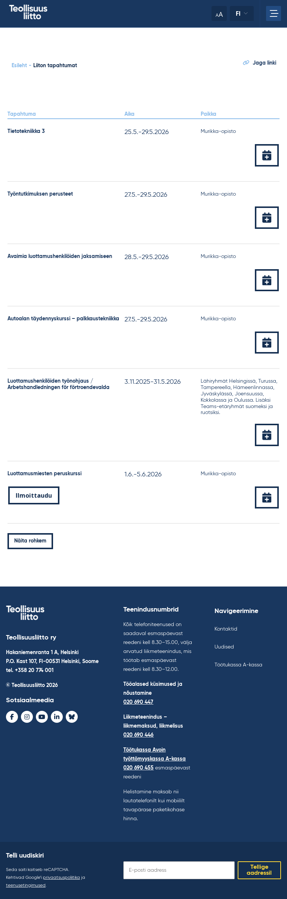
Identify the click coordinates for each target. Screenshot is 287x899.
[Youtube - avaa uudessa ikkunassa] (42, 717)
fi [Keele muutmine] (238, 13)
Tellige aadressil (259, 870)
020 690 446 (138, 735)
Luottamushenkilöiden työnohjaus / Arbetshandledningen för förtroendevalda (58, 384)
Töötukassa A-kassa (238, 665)
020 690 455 (138, 768)
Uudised (224, 647)
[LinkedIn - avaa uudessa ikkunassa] (57, 717)
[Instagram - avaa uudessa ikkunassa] (27, 717)
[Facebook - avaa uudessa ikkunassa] (12, 717)
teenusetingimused (26, 885)
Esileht (19, 65)
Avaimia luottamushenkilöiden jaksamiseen (59, 256)
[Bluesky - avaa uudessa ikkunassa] (72, 717)
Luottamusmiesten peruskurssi (44, 473)
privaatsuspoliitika (61, 877)
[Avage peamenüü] (273, 13)
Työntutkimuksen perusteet (40, 194)
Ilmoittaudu (34, 495)
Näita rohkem (30, 541)
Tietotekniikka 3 (26, 131)
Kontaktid (226, 629)
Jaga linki (259, 63)
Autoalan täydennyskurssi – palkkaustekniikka (63, 318)
